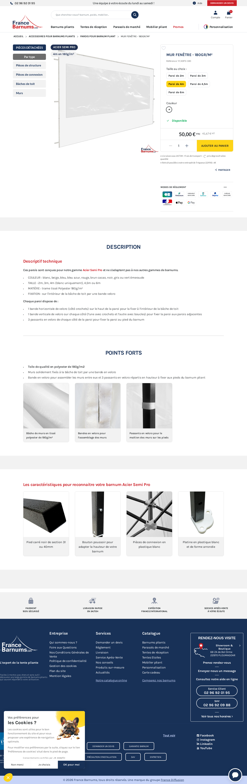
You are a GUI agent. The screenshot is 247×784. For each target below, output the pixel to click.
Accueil (18, 36)
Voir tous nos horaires (216, 716)
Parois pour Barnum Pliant (97, 36)
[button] (228, 15)
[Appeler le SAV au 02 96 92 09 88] (217, 703)
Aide (197, 3)
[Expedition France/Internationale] (154, 601)
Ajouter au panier (215, 145)
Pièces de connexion (29, 74)
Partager (222, 169)
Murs (19, 93)
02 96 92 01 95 (22, 3)
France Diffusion (172, 780)
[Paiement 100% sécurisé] (30, 601)
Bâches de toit (25, 83)
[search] (135, 14)
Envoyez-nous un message (217, 671)
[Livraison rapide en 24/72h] (92, 601)
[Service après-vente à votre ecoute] (216, 601)
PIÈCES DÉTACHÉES (29, 47)
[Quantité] (178, 146)
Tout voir (169, 735)
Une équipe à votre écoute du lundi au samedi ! (123, 3)
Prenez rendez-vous (217, 662)
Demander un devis (222, 3)
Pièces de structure (28, 65)
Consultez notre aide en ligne (217, 679)
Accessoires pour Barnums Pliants (52, 36)
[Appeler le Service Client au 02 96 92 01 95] (217, 691)
